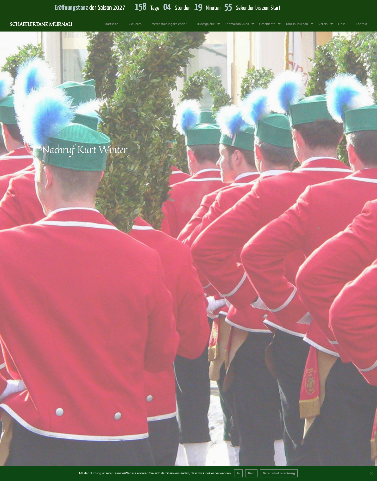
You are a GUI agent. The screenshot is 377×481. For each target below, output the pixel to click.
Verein (327, 22)
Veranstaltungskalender (169, 24)
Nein (251, 473)
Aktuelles (135, 24)
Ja (238, 473)
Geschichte (272, 22)
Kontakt (361, 24)
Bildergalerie (210, 22)
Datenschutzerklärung (279, 473)
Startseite (111, 24)
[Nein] (371, 473)
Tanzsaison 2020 (241, 22)
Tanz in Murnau (302, 22)
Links (342, 24)
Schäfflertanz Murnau (41, 24)
